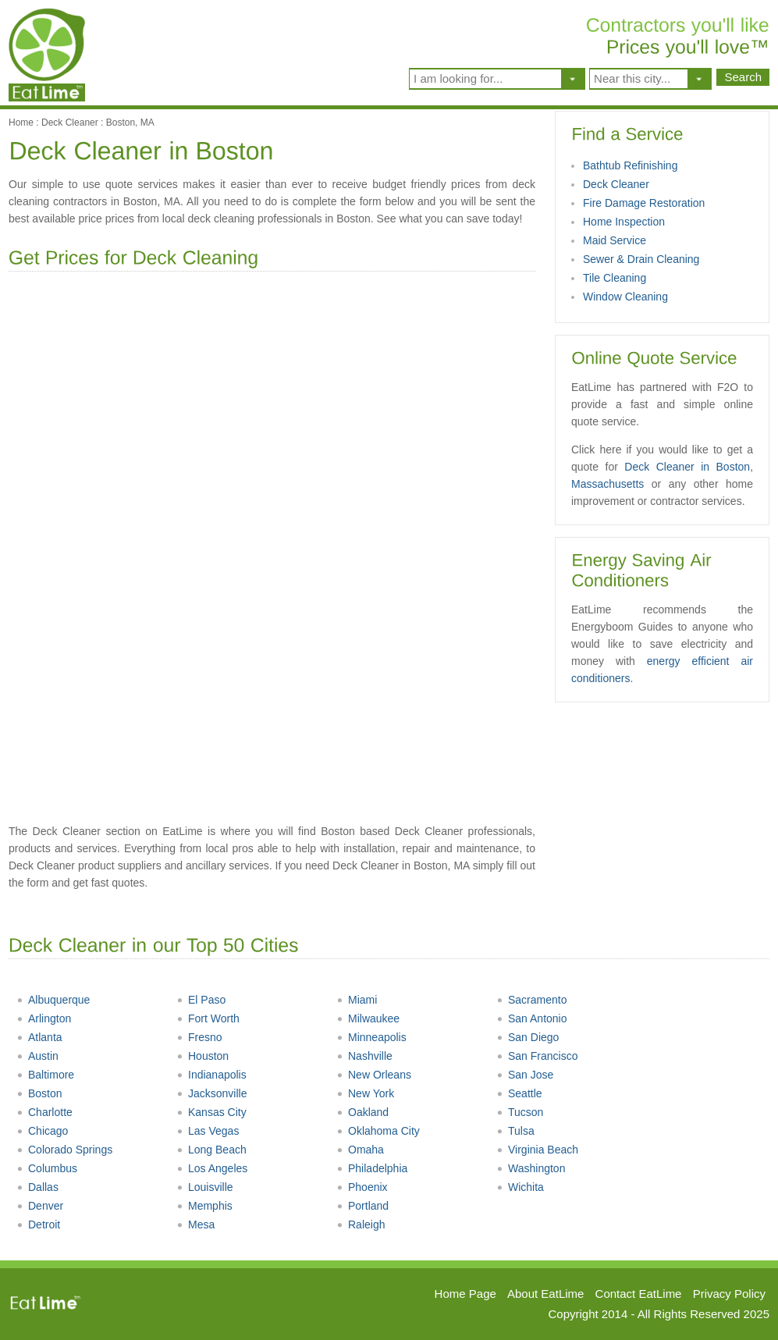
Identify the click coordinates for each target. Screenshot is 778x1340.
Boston (39, 1093)
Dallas (37, 1187)
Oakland (362, 1112)
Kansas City (211, 1112)
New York (365, 1093)
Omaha (360, 1149)
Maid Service (614, 240)
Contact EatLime (638, 1293)
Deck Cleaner (69, 122)
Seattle (519, 1093)
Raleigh (360, 1224)
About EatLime (545, 1293)
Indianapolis (211, 1074)
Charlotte (44, 1112)
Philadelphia (371, 1168)
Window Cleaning (625, 296)
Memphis (204, 1206)
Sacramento (531, 999)
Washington (530, 1168)
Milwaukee (368, 1018)
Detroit (38, 1224)
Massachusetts (607, 484)
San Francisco (536, 1056)
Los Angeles (211, 1168)
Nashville (364, 1056)
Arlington (43, 1018)
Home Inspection (624, 221)
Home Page (465, 1293)
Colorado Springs (64, 1149)
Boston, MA (130, 122)
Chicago (42, 1131)
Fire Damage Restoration (644, 203)
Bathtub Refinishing (630, 165)
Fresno (199, 1037)
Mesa (195, 1224)
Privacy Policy (729, 1293)
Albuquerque (53, 999)
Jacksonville (211, 1093)
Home (21, 122)
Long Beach (211, 1149)
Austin (37, 1056)
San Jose (524, 1074)
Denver (39, 1206)
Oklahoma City (378, 1131)
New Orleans (373, 1074)
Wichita (520, 1187)
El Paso (201, 999)
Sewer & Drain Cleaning (641, 259)
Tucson (519, 1112)
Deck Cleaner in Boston (687, 466)
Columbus (46, 1168)
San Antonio (531, 1018)
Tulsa (515, 1131)
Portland (362, 1206)
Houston (202, 1056)
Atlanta (39, 1037)
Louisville (204, 1187)
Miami (356, 999)
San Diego (527, 1037)
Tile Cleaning (614, 278)
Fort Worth (208, 1018)
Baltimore (45, 1074)
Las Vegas (207, 1131)
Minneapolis (371, 1037)
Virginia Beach (537, 1149)
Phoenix (362, 1187)
